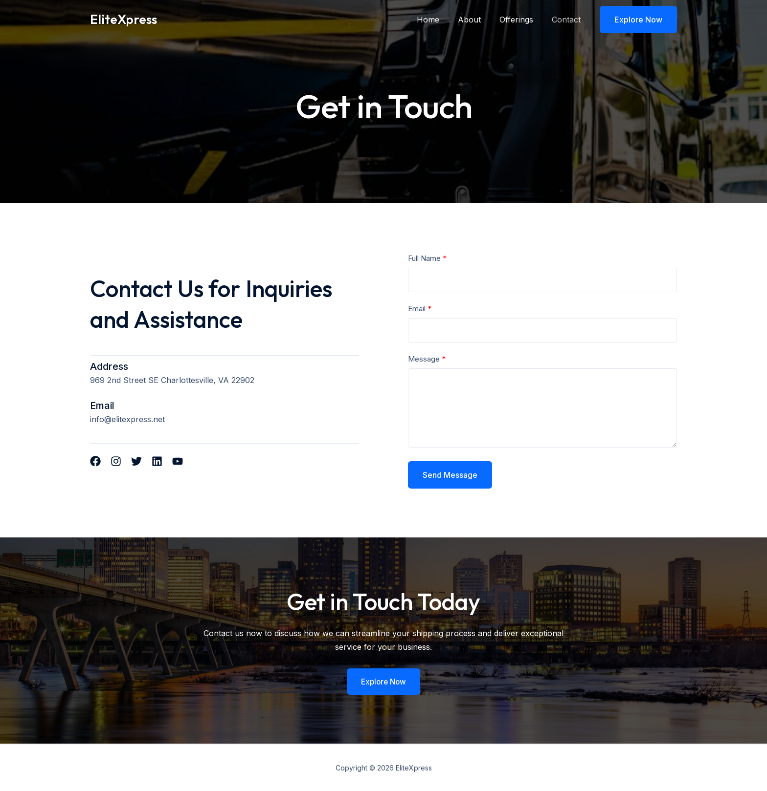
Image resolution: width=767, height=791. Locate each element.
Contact (567, 19)
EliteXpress (123, 19)
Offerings (521, 19)
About (476, 19)
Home (438, 19)
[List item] (95, 461)
